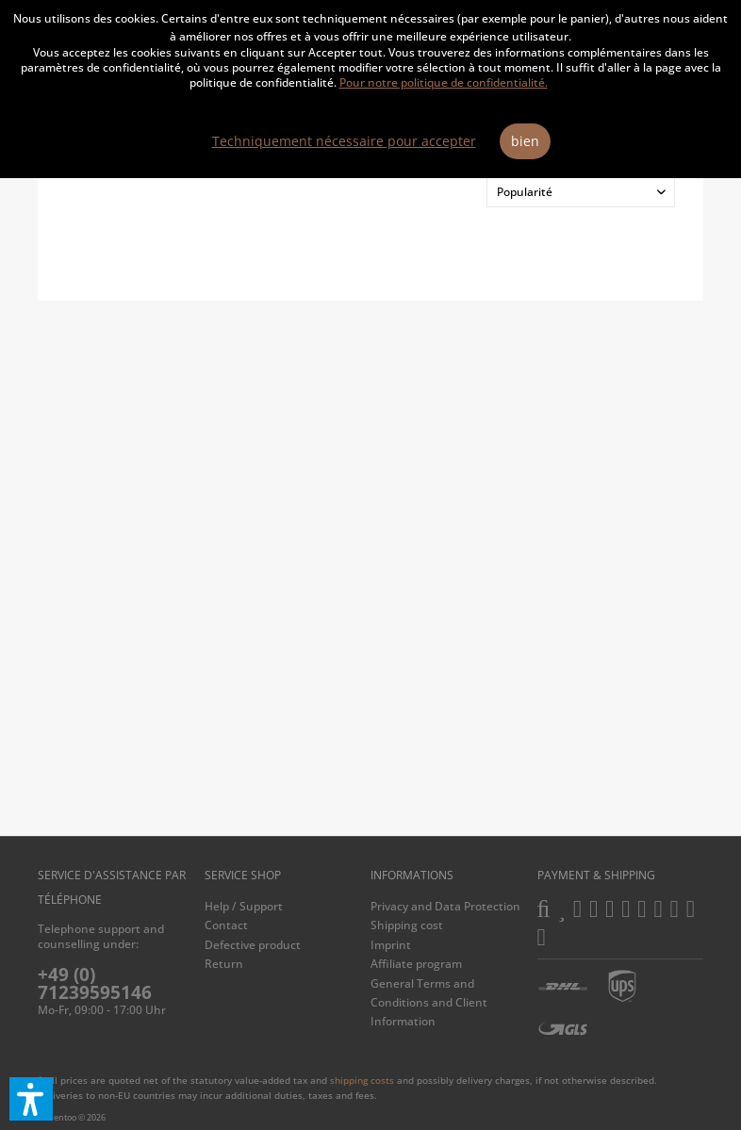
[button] (31, 1099)
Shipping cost (406, 925)
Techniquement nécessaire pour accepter (344, 141)
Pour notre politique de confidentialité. (443, 82)
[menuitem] (283, 906)
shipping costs (362, 1080)
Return (224, 964)
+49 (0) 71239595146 (95, 983)
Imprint (390, 945)
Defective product (253, 945)
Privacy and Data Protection (445, 906)
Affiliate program (416, 964)
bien (525, 141)
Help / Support (244, 906)
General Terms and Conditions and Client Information (428, 1002)
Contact (226, 925)
